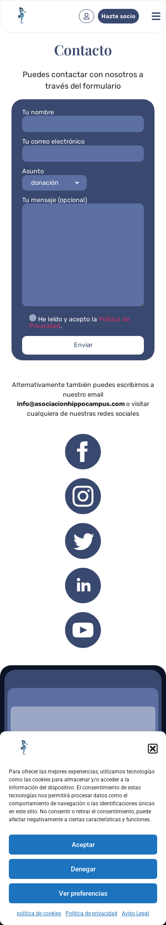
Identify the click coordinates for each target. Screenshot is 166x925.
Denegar (83, 869)
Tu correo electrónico (82, 147)
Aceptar (83, 845)
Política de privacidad (91, 913)
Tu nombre (82, 118)
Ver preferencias (83, 894)
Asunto (54, 179)
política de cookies (39, 913)
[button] (152, 748)
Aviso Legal (135, 913)
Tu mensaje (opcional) (82, 252)
